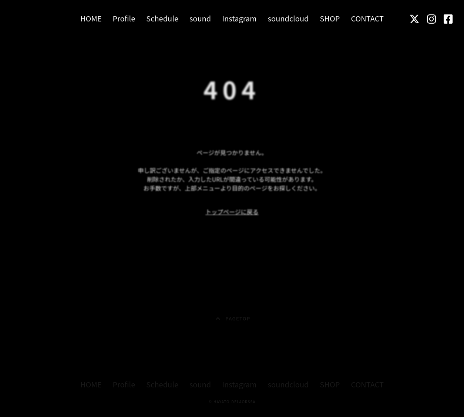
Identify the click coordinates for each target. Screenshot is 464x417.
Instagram (239, 18)
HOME (90, 18)
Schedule (162, 18)
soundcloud (288, 18)
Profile (123, 18)
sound (200, 18)
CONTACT (367, 18)
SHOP (330, 18)
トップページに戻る (232, 211)
